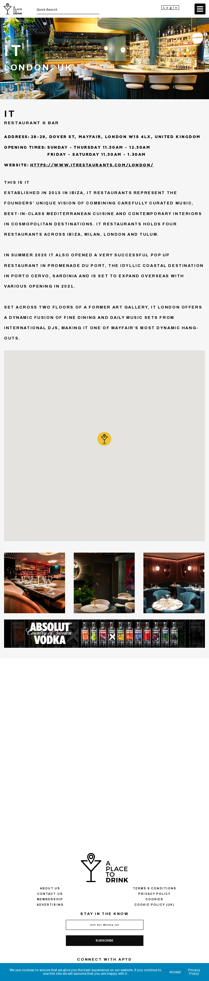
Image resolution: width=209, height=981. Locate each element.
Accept (175, 972)
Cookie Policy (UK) (154, 904)
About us (50, 888)
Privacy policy (154, 893)
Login (170, 7)
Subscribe (104, 940)
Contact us (50, 893)
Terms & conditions (154, 888)
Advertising (50, 904)
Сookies (154, 899)
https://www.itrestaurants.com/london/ (91, 165)
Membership (50, 899)
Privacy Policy (194, 972)
